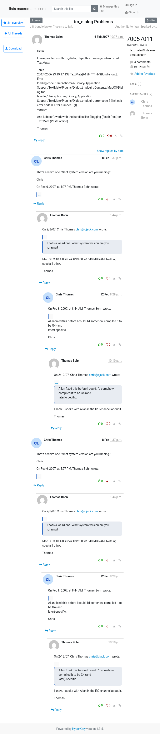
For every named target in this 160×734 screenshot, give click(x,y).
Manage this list (109, 9)
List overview (13, 22)
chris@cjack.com (87, 229)
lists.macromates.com (27, 9)
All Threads (13, 33)
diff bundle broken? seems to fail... (52, 26)
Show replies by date (110, 151)
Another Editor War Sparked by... (136, 26)
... (39, 194)
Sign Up (132, 12)
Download (13, 48)
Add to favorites (142, 73)
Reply (39, 140)
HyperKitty (79, 728)
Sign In (131, 5)
